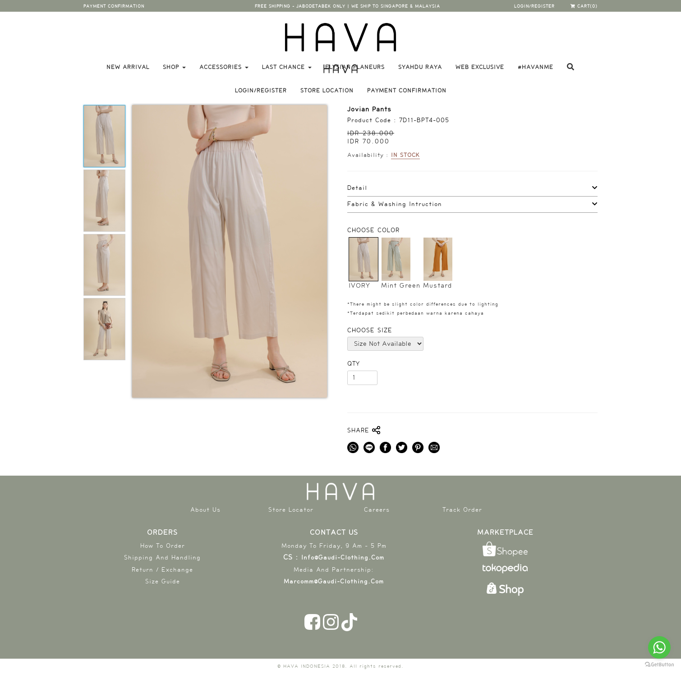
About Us (205, 510)
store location (327, 90)
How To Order (162, 546)
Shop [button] (174, 67)
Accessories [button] (223, 67)
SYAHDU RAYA (420, 67)
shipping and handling (162, 557)
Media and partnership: (334, 569)
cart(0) (584, 6)
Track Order (462, 510)
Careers (377, 510)
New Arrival (127, 67)
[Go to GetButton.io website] (659, 665)
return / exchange (162, 569)
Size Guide (162, 581)
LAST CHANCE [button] (287, 67)
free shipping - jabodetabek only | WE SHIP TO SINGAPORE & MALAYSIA (347, 6)
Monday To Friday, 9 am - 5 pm (334, 546)
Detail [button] (357, 188)
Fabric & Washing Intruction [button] (394, 204)
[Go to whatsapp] (659, 647)
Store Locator (290, 510)
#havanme (535, 67)
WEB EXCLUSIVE (480, 67)
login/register (534, 6)
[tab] (472, 188)
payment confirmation (113, 6)
